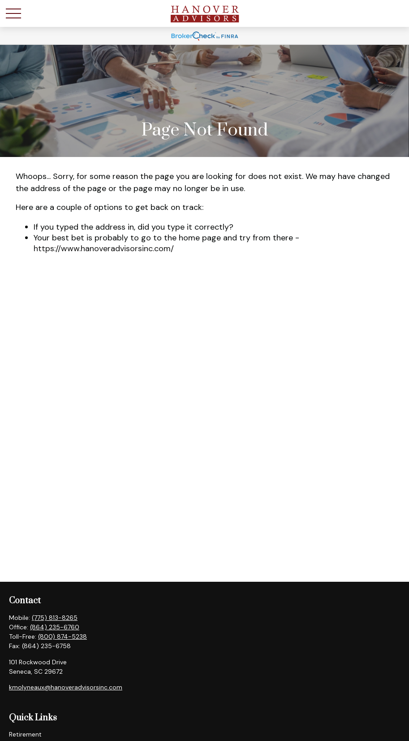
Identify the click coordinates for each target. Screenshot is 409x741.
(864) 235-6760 (54, 627)
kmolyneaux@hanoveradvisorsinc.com (65, 687)
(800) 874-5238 (62, 636)
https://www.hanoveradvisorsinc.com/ (104, 248)
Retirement (25, 734)
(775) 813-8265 (54, 618)
